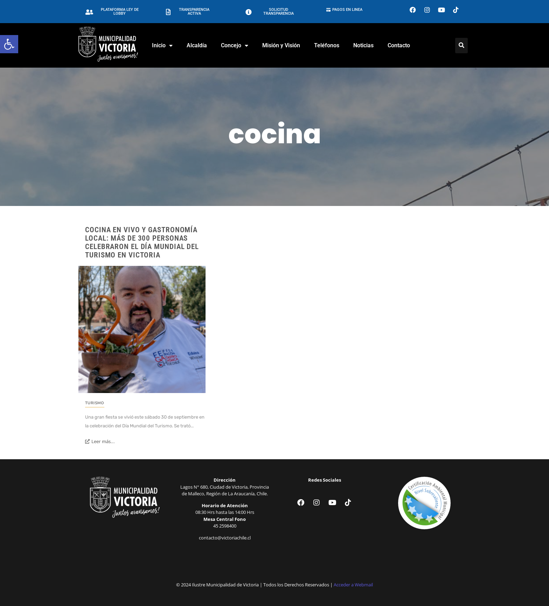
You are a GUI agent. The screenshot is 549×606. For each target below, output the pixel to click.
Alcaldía (197, 45)
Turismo (94, 403)
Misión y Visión (281, 45)
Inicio (162, 45)
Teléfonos (326, 45)
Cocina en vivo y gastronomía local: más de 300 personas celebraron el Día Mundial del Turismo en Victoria (142, 242)
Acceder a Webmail (353, 584)
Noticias (363, 45)
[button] (9, 44)
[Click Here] (461, 45)
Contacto (399, 45)
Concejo (234, 45)
